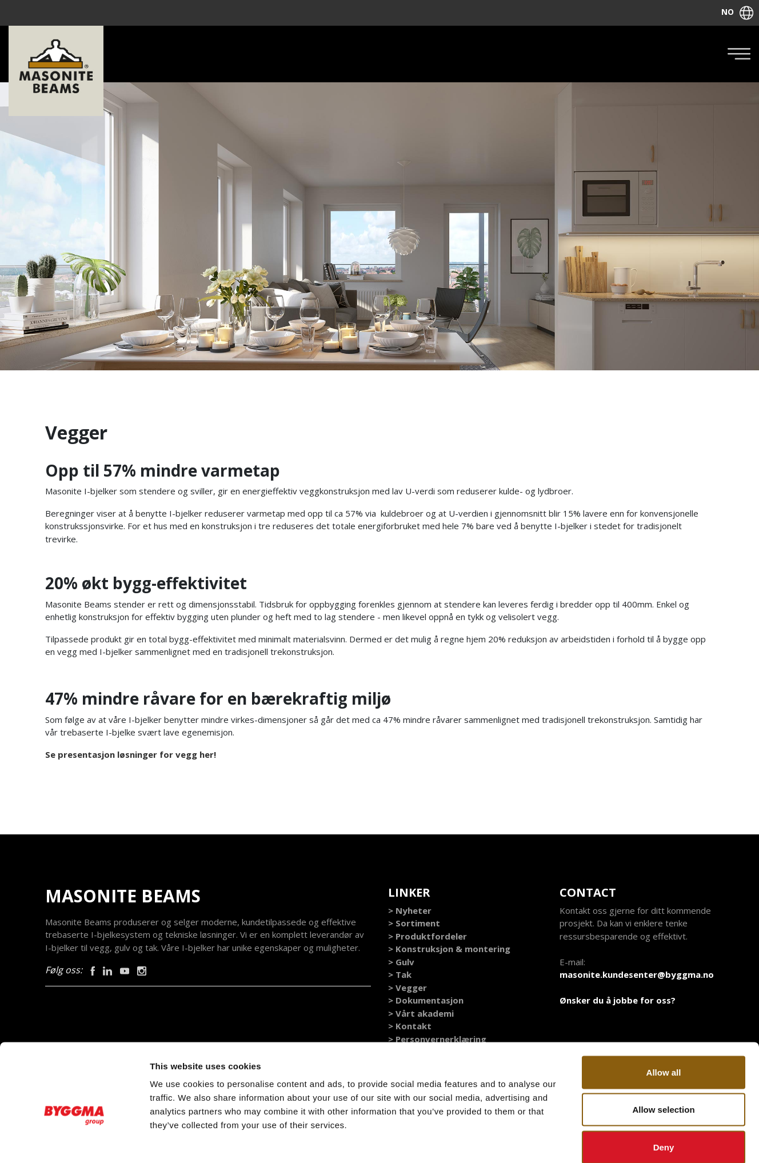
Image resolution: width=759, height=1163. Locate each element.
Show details (599, 1140)
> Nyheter (410, 911)
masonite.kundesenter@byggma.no (637, 975)
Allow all (663, 1013)
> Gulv (401, 962)
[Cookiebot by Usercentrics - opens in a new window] (74, 1140)
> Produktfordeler (427, 936)
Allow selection (663, 1051)
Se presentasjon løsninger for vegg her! (131, 755)
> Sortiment (414, 923)
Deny (663, 1088)
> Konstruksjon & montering (449, 949)
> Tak (400, 975)
